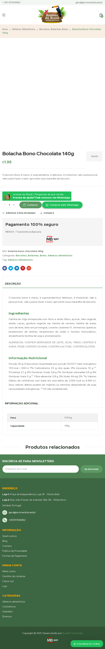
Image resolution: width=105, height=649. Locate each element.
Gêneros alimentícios (23, 29)
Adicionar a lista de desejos (20, 213)
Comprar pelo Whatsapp (64, 205)
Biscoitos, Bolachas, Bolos (53, 29)
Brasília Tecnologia (73, 633)
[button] (62, 205)
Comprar (32, 205)
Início (5, 29)
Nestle (94, 156)
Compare (49, 213)
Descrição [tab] (13, 283)
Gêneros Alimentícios (20, 259)
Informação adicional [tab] (21, 403)
